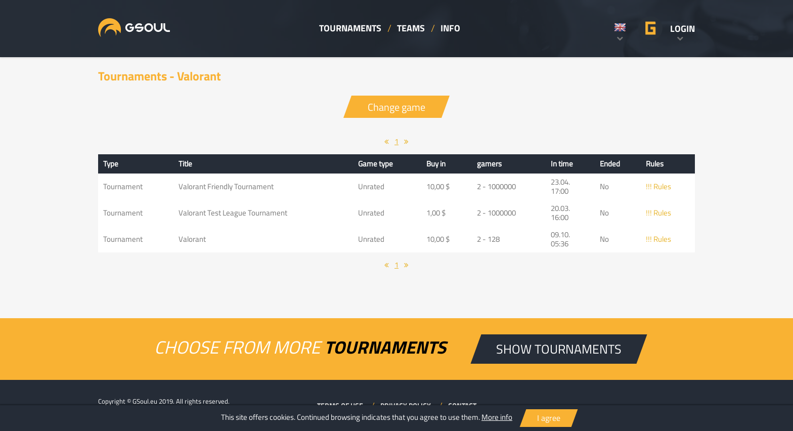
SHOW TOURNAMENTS (559, 349)
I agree (548, 417)
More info (496, 417)
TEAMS (411, 27)
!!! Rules (658, 186)
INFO (450, 27)
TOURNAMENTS (350, 27)
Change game (396, 107)
